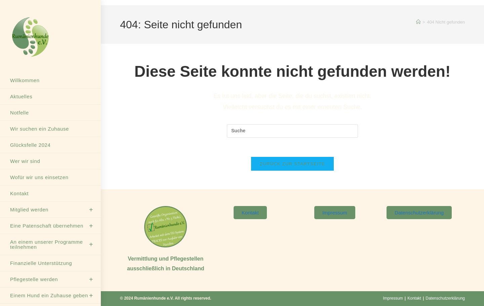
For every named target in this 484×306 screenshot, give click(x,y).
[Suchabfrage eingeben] (292, 131)
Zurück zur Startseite (292, 165)
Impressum (393, 298)
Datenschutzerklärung (445, 298)
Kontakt (414, 298)
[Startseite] (418, 22)
